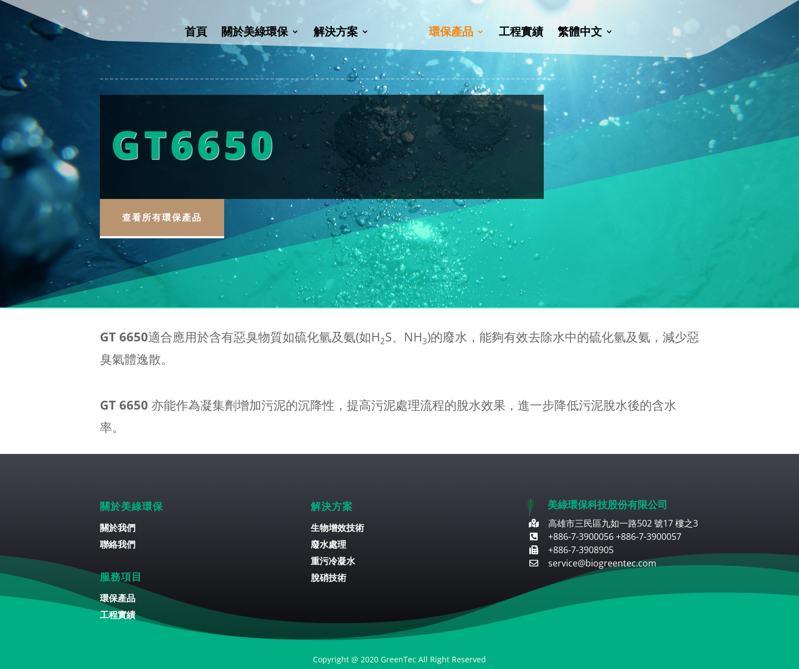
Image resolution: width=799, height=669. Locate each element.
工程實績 (521, 33)
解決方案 (335, 33)
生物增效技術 (337, 529)
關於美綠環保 (254, 33)
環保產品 (451, 33)
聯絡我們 (117, 545)
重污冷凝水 (333, 562)
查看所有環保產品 (162, 217)
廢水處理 (328, 545)
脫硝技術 (328, 579)
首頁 (196, 33)
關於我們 (117, 529)
